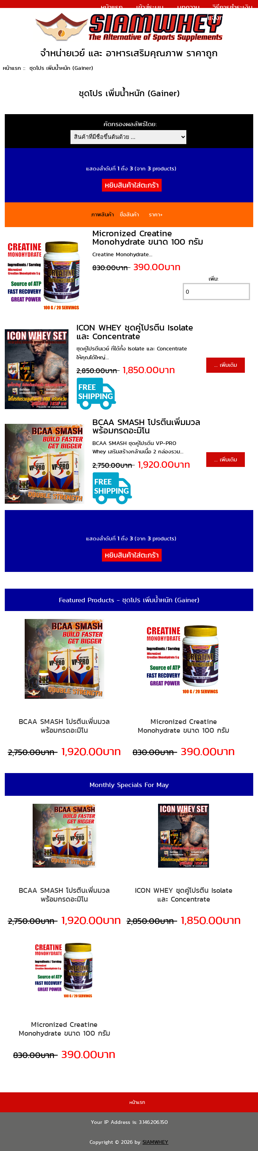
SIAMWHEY (155, 1142)
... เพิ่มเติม (225, 365)
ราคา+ (156, 214)
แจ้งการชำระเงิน (230, 17)
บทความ (188, 7)
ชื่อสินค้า (129, 214)
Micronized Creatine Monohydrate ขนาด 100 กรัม (147, 237)
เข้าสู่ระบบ (150, 7)
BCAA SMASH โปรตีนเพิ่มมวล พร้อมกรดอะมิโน (146, 426)
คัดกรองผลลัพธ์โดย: (130, 124)
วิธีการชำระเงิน (232, 7)
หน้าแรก (112, 7)
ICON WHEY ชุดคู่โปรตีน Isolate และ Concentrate (134, 331)
